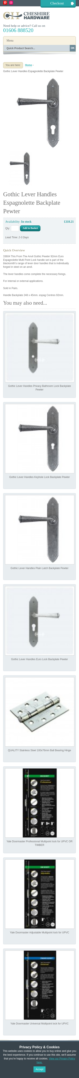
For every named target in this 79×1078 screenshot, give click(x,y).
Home (28, 65)
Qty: (7, 228)
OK (73, 48)
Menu (10, 40)
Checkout (57, 3)
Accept (39, 1069)
